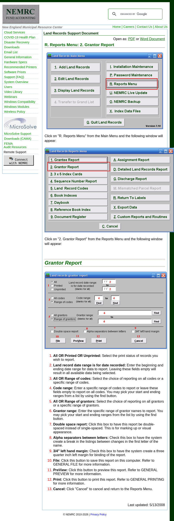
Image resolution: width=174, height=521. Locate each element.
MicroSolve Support (17, 133)
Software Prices (15, 72)
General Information (17, 57)
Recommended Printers (20, 67)
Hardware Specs (15, 62)
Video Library (13, 92)
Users (8, 87)
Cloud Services (14, 32)
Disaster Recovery (17, 42)
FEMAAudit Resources (15, 145)
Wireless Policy (14, 111)
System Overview (16, 82)
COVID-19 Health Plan (19, 37)
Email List (10, 52)
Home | (117, 26)
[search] (134, 14)
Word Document (152, 39)
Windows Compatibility (19, 102)
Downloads (11, 47)
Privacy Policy (98, 514)
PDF (131, 39)
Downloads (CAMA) (17, 138)
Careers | (129, 26)
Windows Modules (16, 106)
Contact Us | (145, 26)
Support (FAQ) (14, 77)
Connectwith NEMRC (18, 160)
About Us (161, 26)
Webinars (10, 97)
